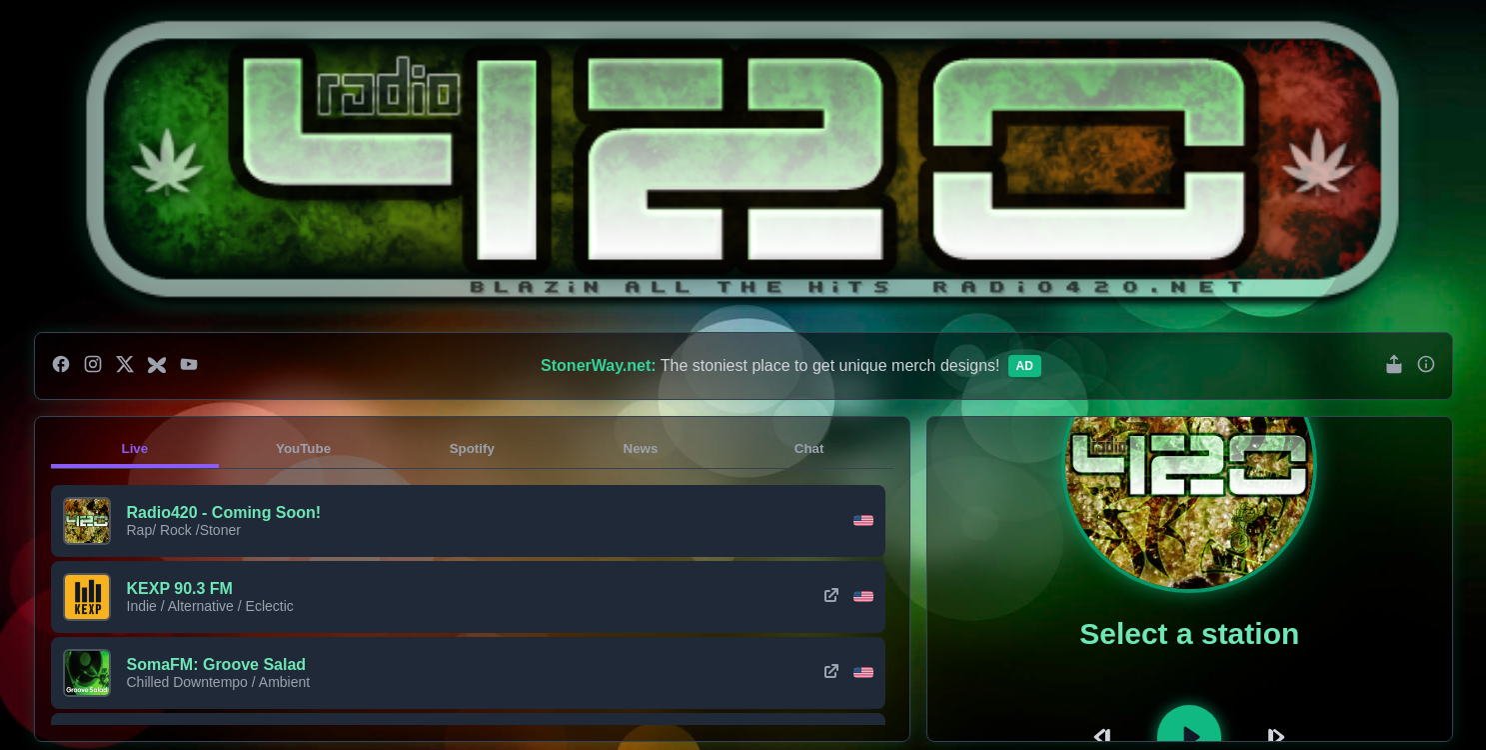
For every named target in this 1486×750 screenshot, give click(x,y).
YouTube (303, 448)
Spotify (472, 448)
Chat (809, 448)
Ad (1024, 366)
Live (135, 448)
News (641, 448)
